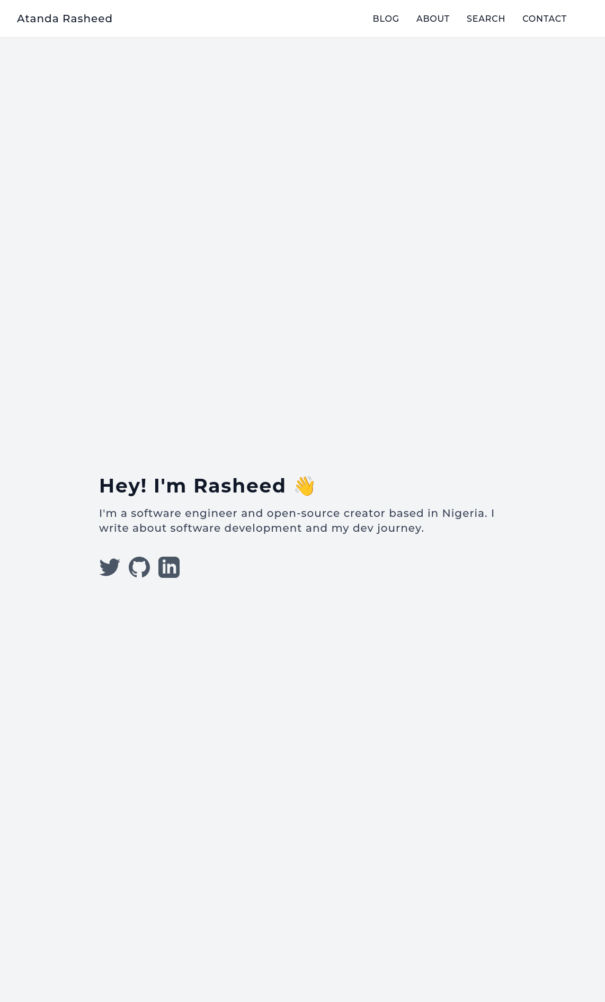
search (486, 19)
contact (544, 19)
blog (385, 19)
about (433, 19)
